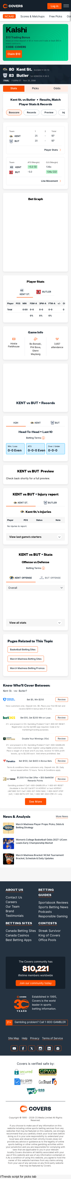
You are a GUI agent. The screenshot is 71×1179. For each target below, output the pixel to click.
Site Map (13, 1038)
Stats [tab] (13, 88)
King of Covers (49, 935)
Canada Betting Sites (21, 931)
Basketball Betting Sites (22, 649)
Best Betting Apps (18, 940)
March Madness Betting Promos (27, 668)
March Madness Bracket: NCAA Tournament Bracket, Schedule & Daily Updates (40, 857)
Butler (22, 75)
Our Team (13, 906)
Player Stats (51, 149)
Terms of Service (52, 1038)
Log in (54, 6)
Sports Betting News (53, 907)
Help (24, 1038)
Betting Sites (19, 923)
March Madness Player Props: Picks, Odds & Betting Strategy (40, 826)
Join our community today (36, 983)
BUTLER (50, 503)
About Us (14, 889)
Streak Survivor (49, 931)
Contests (47, 923)
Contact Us (14, 897)
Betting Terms (35, 437)
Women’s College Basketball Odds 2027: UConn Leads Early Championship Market (41, 841)
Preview (48, 112)
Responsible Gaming (53, 916)
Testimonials (14, 916)
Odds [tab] (57, 88)
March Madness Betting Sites (25, 658)
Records (31, 112)
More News (62, 816)
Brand (10, 911)
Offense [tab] (20, 577)
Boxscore (14, 112)
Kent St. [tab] (25, 292)
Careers (11, 902)
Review (62, 699)
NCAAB (9, 16)
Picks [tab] (35, 88)
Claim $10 (14, 53)
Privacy (34, 1038)
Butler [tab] (43, 292)
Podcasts (45, 912)
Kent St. (24, 69)
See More (35, 801)
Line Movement (49, 180)
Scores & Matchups (32, 16)
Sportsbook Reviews (53, 902)
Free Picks (55, 16)
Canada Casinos (17, 935)
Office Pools (47, 940)
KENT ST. (20, 503)
